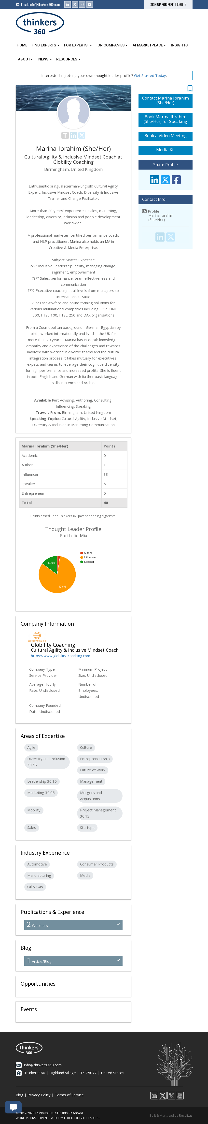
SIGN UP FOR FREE (162, 4)
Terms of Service (69, 1094)
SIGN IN (181, 4)
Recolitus (186, 1115)
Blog (19, 1094)
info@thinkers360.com (44, 4)
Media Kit (165, 149)
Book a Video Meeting (165, 135)
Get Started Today (150, 75)
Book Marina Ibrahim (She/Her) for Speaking (165, 119)
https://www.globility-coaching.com (60, 655)
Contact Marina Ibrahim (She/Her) (165, 100)
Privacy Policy (39, 1094)
